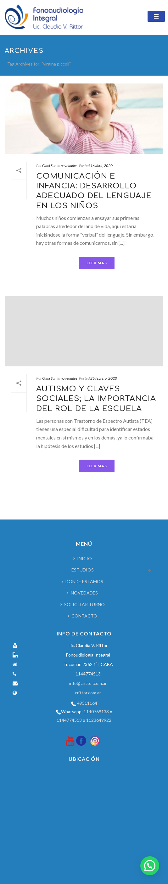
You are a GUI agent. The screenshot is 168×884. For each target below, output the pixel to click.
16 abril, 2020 (101, 165)
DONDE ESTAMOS (82, 581)
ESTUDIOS (82, 569)
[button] (149, 865)
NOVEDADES (82, 592)
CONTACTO (82, 615)
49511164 (87, 703)
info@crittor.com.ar (88, 683)
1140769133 (96, 711)
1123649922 (98, 720)
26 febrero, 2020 (103, 378)
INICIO (82, 558)
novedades (69, 165)
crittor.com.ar (88, 692)
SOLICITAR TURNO (82, 604)
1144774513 (69, 720)
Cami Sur (49, 165)
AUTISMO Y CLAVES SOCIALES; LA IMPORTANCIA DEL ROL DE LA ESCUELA (96, 399)
